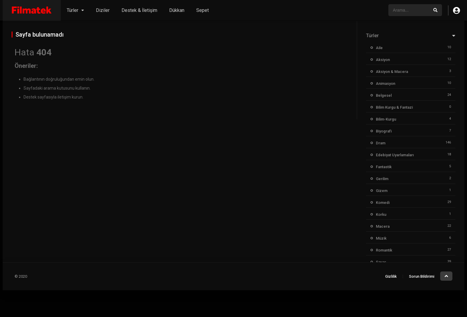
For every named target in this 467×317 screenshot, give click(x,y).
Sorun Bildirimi (421, 276)
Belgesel (384, 95)
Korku (381, 214)
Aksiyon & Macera (392, 71)
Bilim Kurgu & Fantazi (394, 107)
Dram (380, 143)
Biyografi (384, 131)
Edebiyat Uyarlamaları (395, 155)
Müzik (381, 238)
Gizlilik (391, 276)
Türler (72, 10)
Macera (383, 226)
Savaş (381, 262)
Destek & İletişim (139, 10)
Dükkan (176, 10)
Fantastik (384, 167)
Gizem (381, 190)
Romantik (384, 250)
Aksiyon (383, 59)
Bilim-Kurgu (386, 119)
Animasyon (385, 83)
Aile (379, 48)
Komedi (383, 202)
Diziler (103, 10)
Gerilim (382, 179)
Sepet (202, 10)
